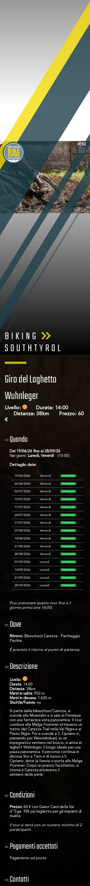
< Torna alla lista (45, 831)
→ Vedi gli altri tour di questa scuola (40, 800)
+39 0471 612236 (25, 790)
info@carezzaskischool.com (33, 786)
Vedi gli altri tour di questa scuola (45, 851)
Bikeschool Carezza (26, 777)
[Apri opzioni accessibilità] (11, 861)
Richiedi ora (45, 871)
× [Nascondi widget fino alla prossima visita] (16, 856)
